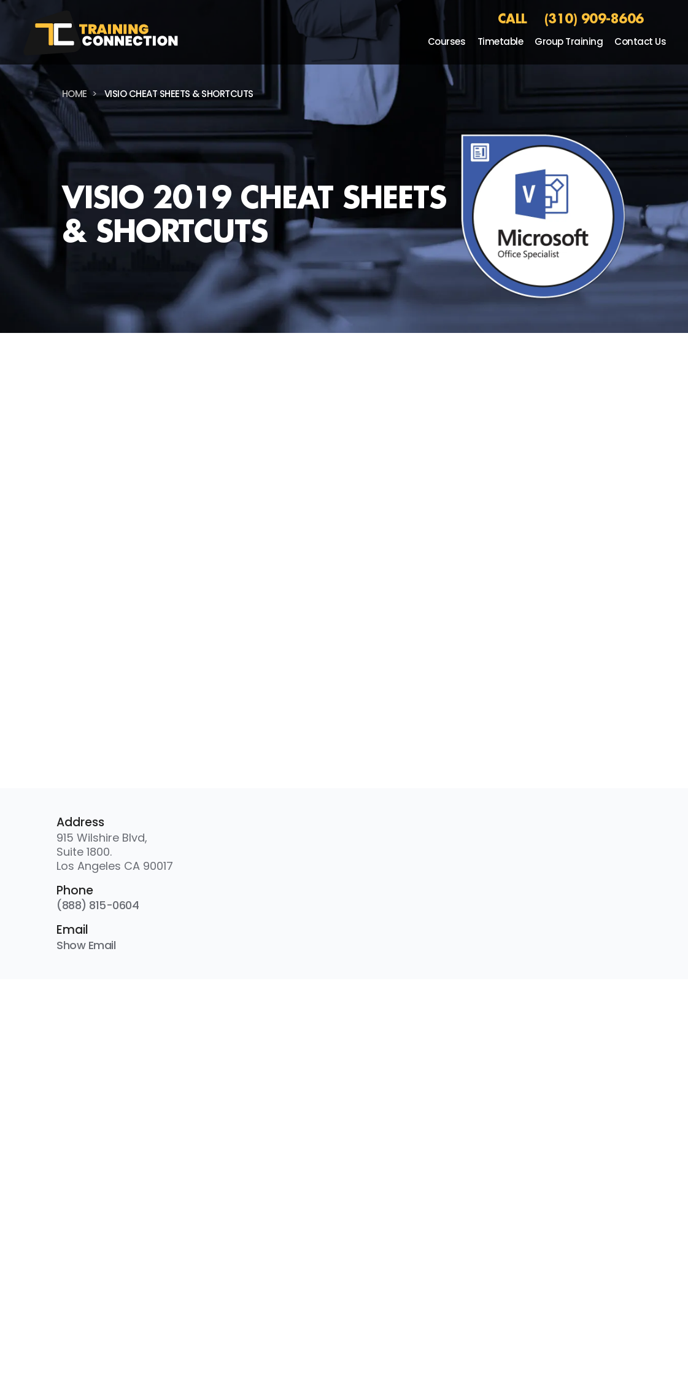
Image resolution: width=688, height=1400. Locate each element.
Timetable (500, 41)
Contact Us (640, 41)
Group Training (569, 41)
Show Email (85, 945)
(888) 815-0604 (97, 905)
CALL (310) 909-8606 (571, 18)
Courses (447, 41)
